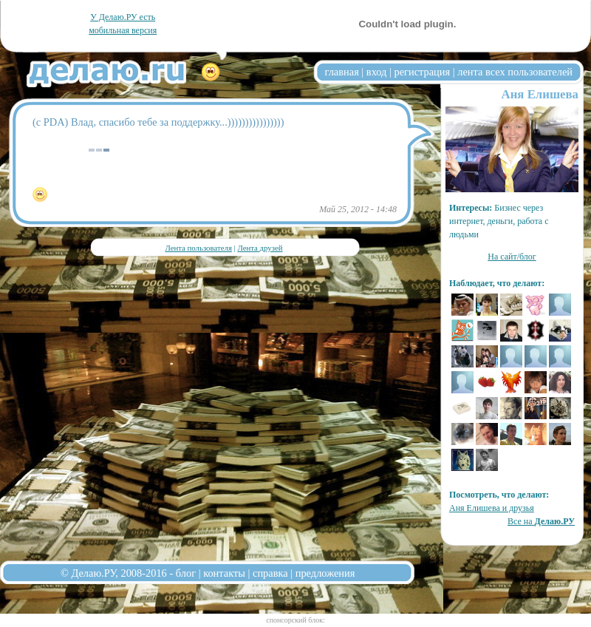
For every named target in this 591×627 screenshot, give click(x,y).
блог (186, 573)
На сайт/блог (512, 256)
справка (270, 573)
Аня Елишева (540, 94)
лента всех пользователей (515, 72)
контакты (224, 573)
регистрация (422, 72)
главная (342, 72)
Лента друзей (259, 247)
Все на (541, 521)
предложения (325, 573)
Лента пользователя (198, 247)
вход (376, 72)
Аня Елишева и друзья (491, 508)
